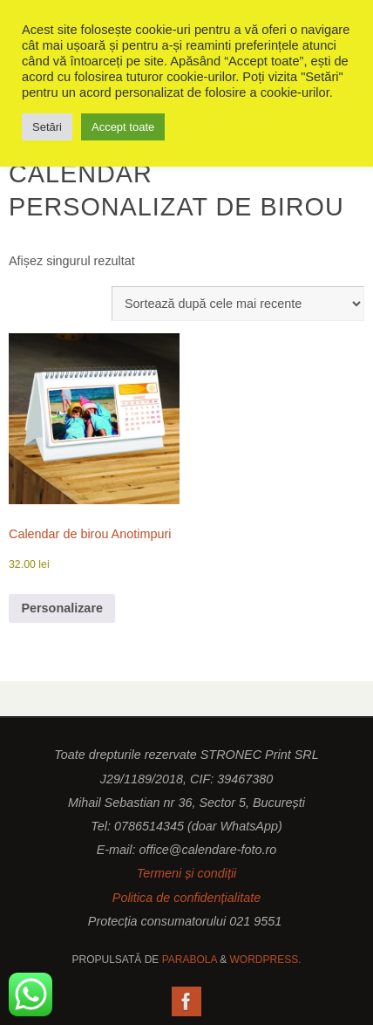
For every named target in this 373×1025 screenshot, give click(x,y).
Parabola (189, 959)
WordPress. (265, 959)
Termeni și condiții (187, 873)
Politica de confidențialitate (186, 898)
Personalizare (62, 608)
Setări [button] (47, 126)
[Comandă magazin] (238, 303)
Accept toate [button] (123, 126)
